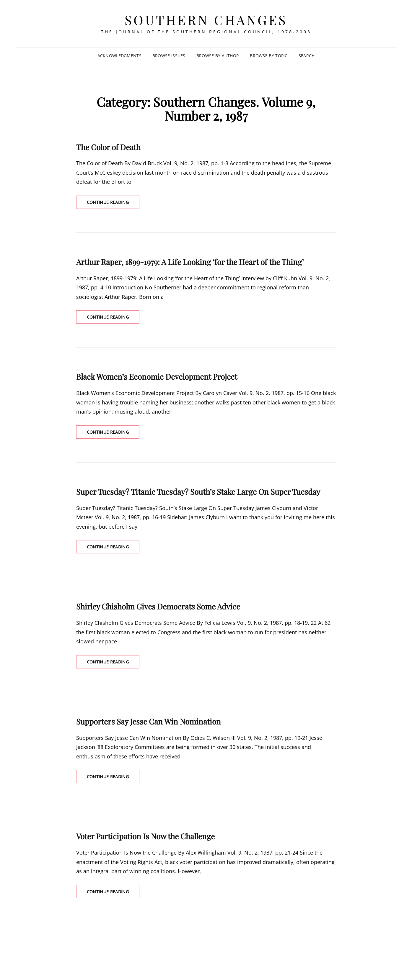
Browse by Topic (268, 55)
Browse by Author (217, 55)
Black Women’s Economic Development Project (156, 376)
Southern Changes (206, 19)
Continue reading (113, 204)
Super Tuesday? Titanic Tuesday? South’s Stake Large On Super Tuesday (198, 491)
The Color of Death (108, 147)
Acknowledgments (119, 55)
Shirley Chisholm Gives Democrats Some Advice (158, 606)
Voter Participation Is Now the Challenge (145, 836)
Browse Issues (168, 55)
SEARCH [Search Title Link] (307, 55)
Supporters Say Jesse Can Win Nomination (148, 721)
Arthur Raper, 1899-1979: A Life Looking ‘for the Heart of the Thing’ (190, 262)
